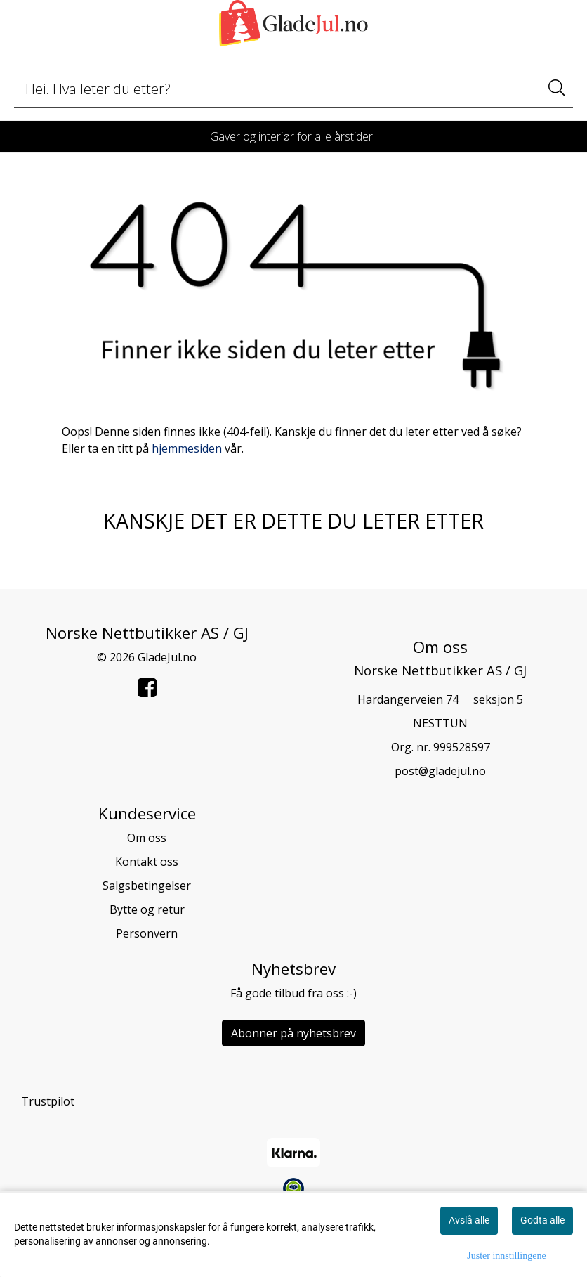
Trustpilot (47, 1101)
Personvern (147, 933)
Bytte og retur (147, 909)
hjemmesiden (187, 448)
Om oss (146, 837)
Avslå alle (469, 1220)
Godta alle (542, 1220)
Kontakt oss (146, 861)
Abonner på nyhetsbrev (293, 1033)
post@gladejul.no (440, 771)
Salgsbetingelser (147, 885)
